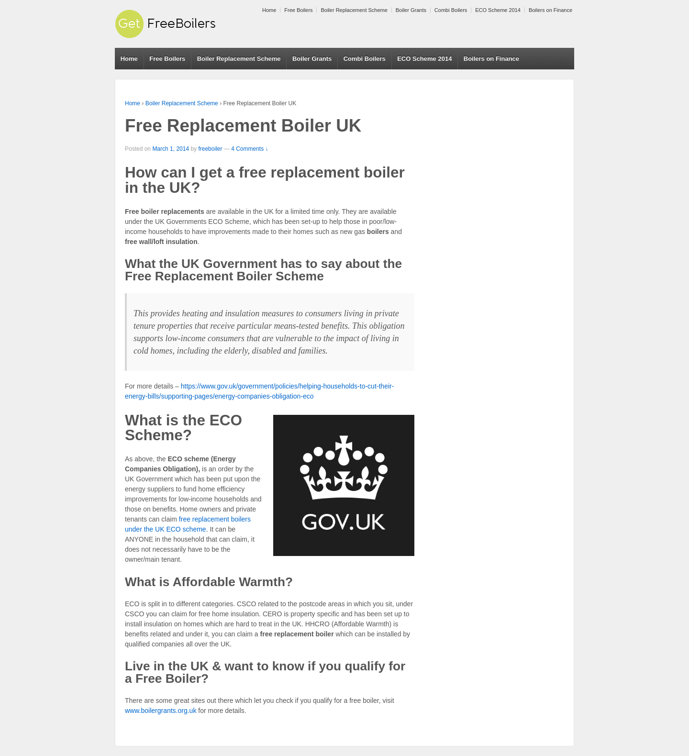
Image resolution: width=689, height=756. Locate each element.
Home (269, 10)
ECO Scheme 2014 (498, 10)
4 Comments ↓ (249, 148)
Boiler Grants (411, 10)
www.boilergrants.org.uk (160, 710)
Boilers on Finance (550, 10)
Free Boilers (298, 10)
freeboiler (210, 148)
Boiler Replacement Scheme (354, 10)
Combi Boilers (450, 10)
